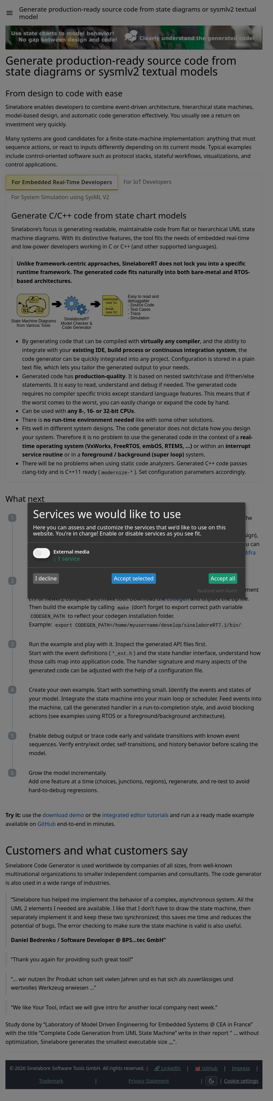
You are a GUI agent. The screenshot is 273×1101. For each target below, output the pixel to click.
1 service (66, 558)
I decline (46, 578)
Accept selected (134, 578)
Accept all (223, 578)
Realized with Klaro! (217, 591)
